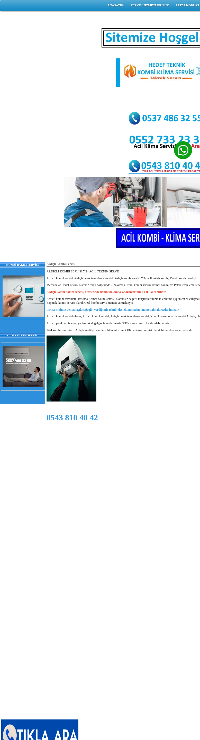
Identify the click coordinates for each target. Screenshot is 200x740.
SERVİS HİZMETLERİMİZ (150, 5)
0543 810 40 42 (72, 417)
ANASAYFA (115, 5)
